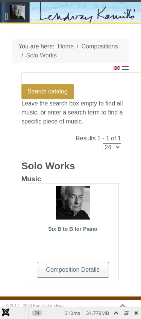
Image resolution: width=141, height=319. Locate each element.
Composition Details (72, 269)
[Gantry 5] (70, 12)
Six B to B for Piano (72, 229)
